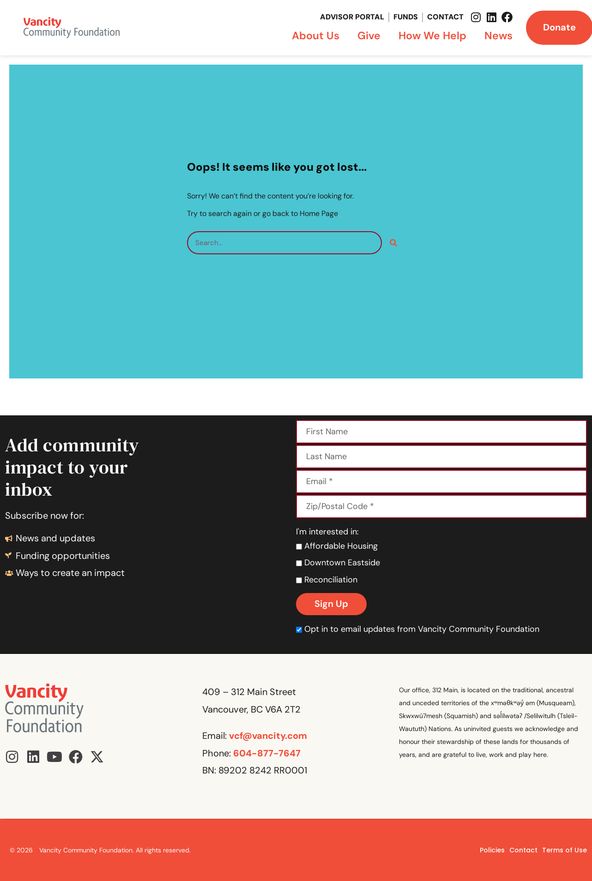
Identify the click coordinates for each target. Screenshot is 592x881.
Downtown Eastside (338, 562)
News (498, 35)
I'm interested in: (327, 531)
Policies (492, 850)
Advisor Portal (352, 17)
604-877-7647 (267, 753)
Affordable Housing (337, 545)
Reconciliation (326, 579)
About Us (318, 35)
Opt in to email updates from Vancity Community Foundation (417, 629)
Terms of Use (564, 850)
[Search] (393, 242)
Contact (445, 17)
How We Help (435, 35)
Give (371, 35)
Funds (405, 17)
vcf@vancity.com (268, 736)
